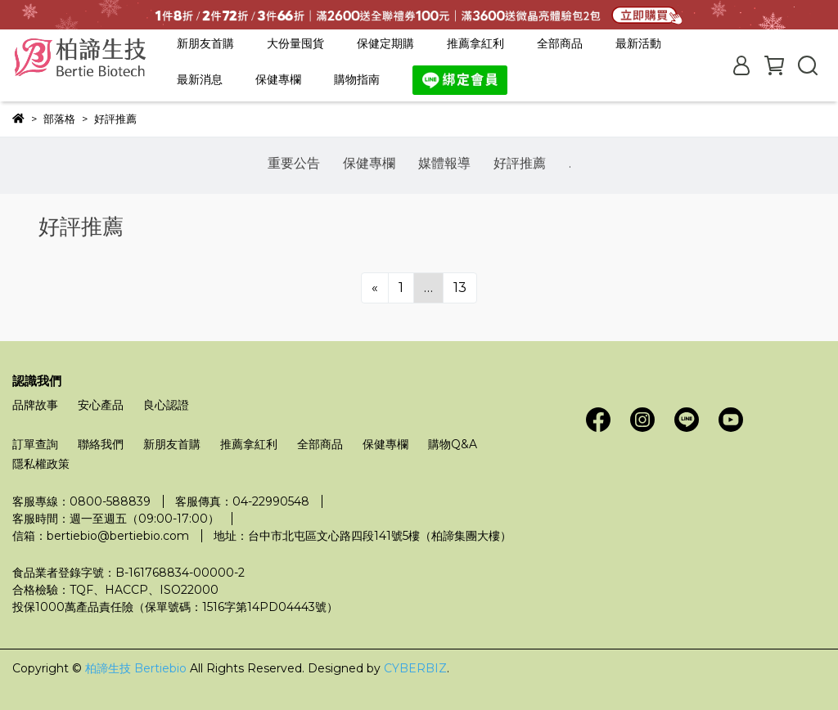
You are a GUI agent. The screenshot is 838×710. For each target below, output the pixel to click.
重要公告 (294, 163)
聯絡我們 (101, 444)
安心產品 (101, 405)
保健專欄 (369, 163)
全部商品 (560, 43)
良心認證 (166, 405)
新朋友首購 (205, 43)
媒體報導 (444, 163)
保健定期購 (385, 43)
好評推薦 (519, 163)
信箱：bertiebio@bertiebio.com (100, 535)
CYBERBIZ (415, 668)
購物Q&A (452, 444)
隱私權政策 (41, 463)
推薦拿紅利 (475, 43)
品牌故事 (35, 405)
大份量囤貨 (295, 43)
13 (459, 287)
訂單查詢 (35, 444)
